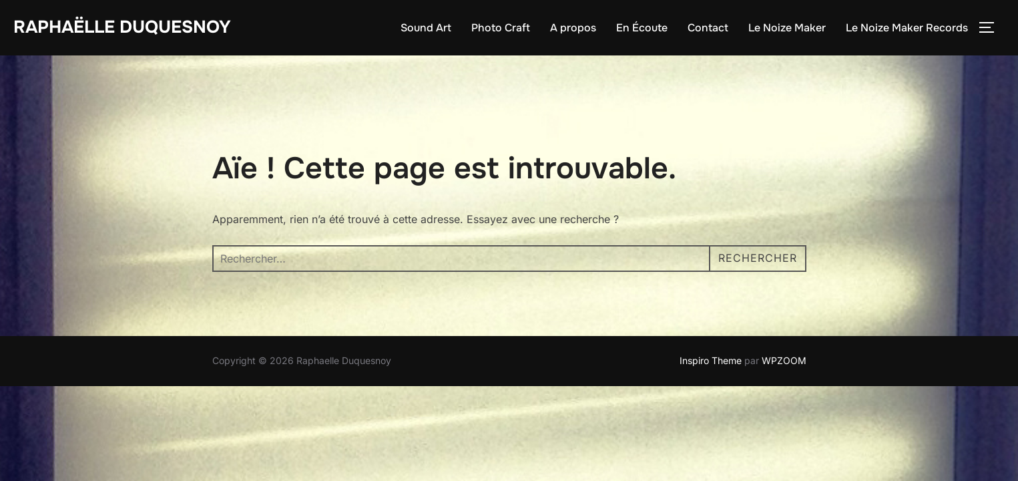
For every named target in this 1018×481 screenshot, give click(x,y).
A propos (573, 28)
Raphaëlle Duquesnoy (122, 27)
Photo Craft (500, 28)
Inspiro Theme (711, 360)
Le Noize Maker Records (907, 28)
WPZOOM (784, 360)
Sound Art (426, 28)
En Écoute (642, 28)
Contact (708, 28)
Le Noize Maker (787, 28)
